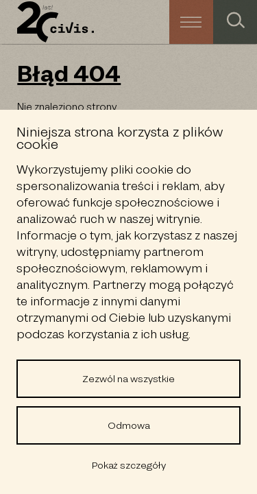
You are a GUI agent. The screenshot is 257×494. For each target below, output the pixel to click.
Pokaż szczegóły (129, 465)
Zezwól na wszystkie (128, 379)
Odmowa (129, 425)
